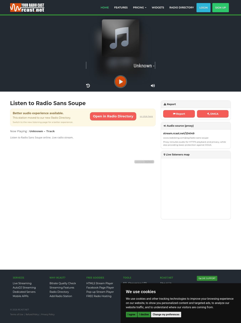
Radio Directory (59, 291)
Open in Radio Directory (113, 116)
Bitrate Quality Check (63, 283)
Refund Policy (32, 314)
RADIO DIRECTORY (181, 7)
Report (179, 113)
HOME (105, 7)
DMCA (213, 113)
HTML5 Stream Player (99, 283)
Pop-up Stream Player (100, 291)
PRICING (139, 7)
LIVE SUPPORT (207, 278)
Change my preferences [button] (166, 314)
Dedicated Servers (24, 291)
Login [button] (203, 7)
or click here (146, 116)
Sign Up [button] (220, 7)
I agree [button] (131, 314)
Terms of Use (16, 314)
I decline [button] (144, 314)
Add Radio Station (61, 296)
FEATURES (121, 7)
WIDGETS (158, 7)
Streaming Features (62, 287)
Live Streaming (22, 283)
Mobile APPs (20, 296)
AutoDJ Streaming (24, 287)
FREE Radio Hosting (99, 296)
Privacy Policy (48, 314)
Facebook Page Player (100, 287)
